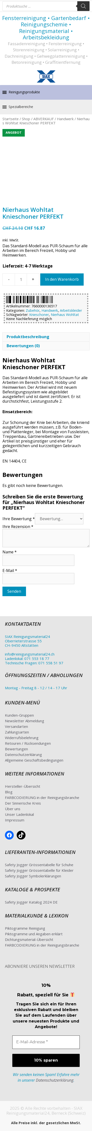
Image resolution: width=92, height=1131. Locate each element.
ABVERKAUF (43, 118)
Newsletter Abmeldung (24, 720)
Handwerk (65, 118)
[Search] (83, 6)
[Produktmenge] (21, 279)
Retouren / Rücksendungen (28, 743)
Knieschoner (39, 314)
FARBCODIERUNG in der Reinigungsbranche (42, 797)
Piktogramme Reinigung (25, 928)
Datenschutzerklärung (23, 754)
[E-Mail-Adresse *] (46, 1042)
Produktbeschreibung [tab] (28, 336)
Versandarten (16, 726)
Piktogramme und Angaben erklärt (34, 933)
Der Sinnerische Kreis (23, 803)
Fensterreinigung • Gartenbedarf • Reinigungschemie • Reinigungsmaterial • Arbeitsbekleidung (46, 27)
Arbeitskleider (71, 310)
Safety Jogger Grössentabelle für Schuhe (39, 864)
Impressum (14, 820)
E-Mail (9, 570)
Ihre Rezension (17, 526)
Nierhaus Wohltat (65, 314)
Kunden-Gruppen (19, 715)
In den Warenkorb (62, 279)
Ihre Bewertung (18, 518)
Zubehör (32, 310)
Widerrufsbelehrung (22, 737)
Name (9, 552)
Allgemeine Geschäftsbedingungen (34, 760)
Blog (9, 791)
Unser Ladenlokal (19, 814)
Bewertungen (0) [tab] (23, 345)
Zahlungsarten (17, 732)
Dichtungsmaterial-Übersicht (29, 939)
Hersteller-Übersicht (22, 786)
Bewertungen (16, 748)
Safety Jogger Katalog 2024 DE (31, 902)
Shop (26, 118)
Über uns (12, 808)
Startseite (10, 118)
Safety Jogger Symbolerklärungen (33, 875)
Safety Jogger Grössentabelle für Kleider (39, 870)
